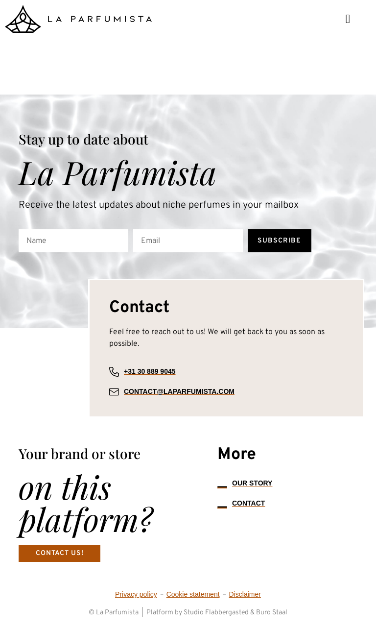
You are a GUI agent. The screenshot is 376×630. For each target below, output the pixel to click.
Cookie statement (193, 595)
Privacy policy (136, 595)
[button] (348, 19)
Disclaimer (245, 595)
